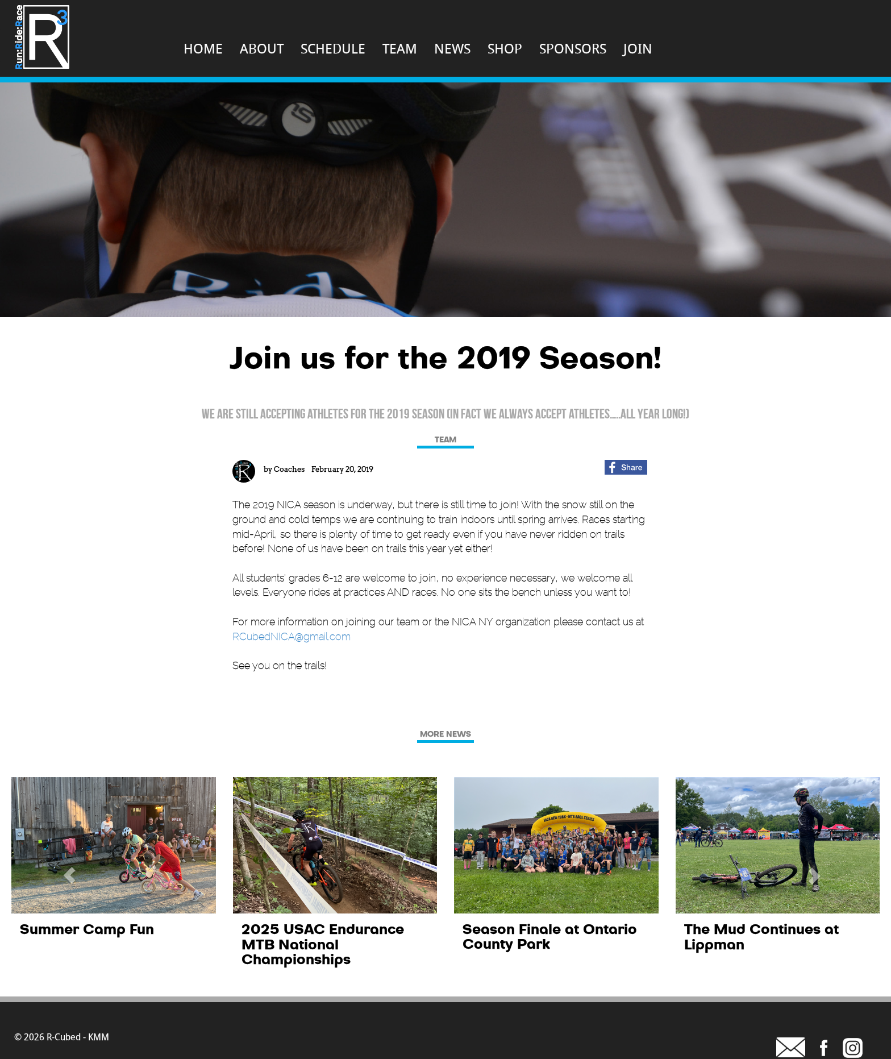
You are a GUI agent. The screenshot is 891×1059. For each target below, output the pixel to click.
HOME (203, 48)
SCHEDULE (333, 48)
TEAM (399, 48)
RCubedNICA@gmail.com (291, 636)
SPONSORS (572, 48)
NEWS (452, 48)
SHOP (505, 48)
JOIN (637, 48)
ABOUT (262, 48)
